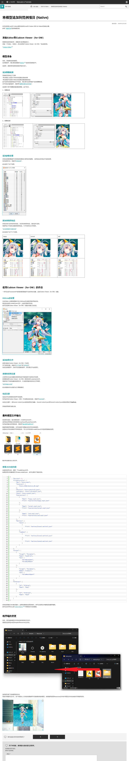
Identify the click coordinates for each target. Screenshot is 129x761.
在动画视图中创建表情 (37, 225)
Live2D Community (119, 758)
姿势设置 (54, 361)
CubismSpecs (47, 602)
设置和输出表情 (35, 380)
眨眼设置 (46, 157)
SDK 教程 (35, 6)
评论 (36, 737)
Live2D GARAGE (9, 39)
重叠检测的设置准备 (53, 80)
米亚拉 (50, 58)
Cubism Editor (35, 43)
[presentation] (111, 741)
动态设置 (69, 395)
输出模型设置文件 (56, 420)
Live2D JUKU (96, 758)
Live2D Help (107, 758)
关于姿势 (46, 361)
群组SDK (7, 36)
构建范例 (36, 24)
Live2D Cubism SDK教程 (11, 18)
